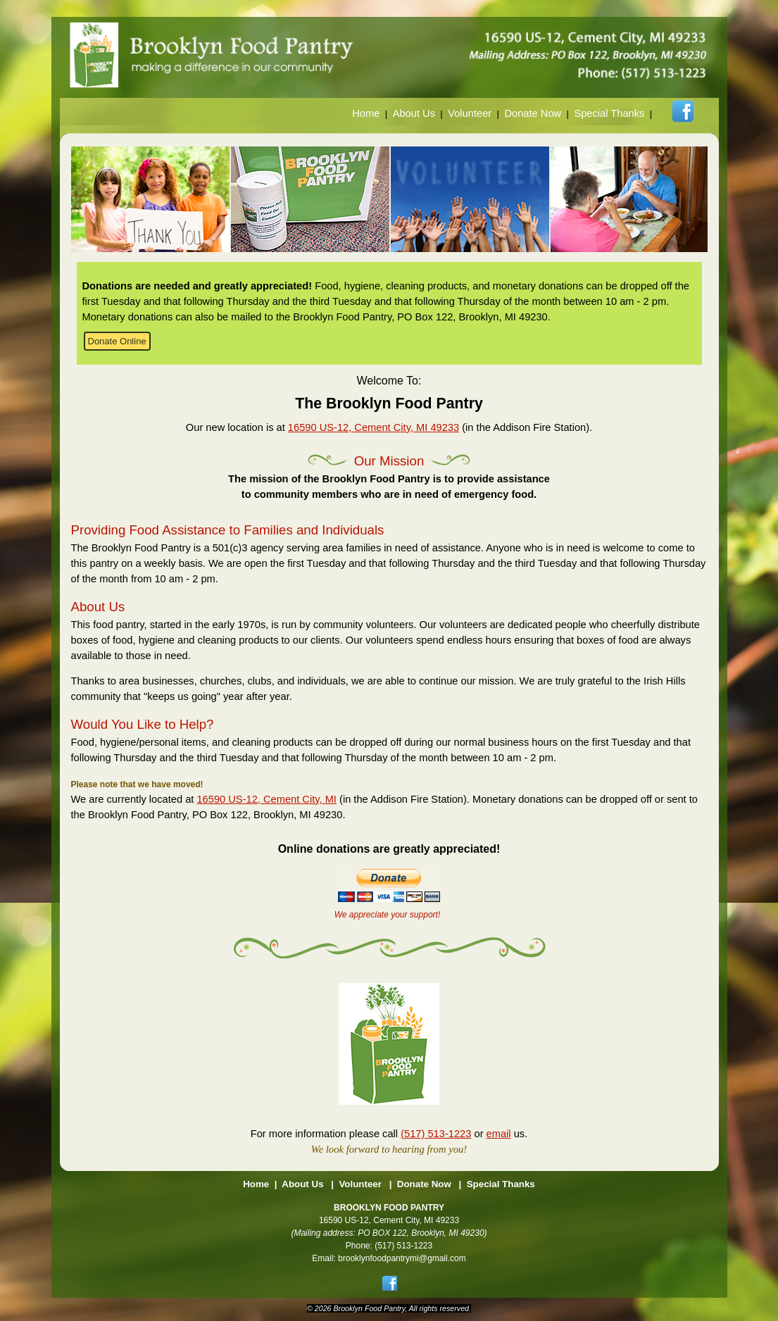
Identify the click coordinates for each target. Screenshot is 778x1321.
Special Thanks (609, 113)
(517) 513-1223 (436, 1133)
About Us (414, 113)
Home (365, 113)
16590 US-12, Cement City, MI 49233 (373, 427)
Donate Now (532, 113)
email (499, 1133)
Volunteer (469, 113)
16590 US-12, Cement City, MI (266, 799)
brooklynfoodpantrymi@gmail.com (402, 1258)
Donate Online (117, 341)
